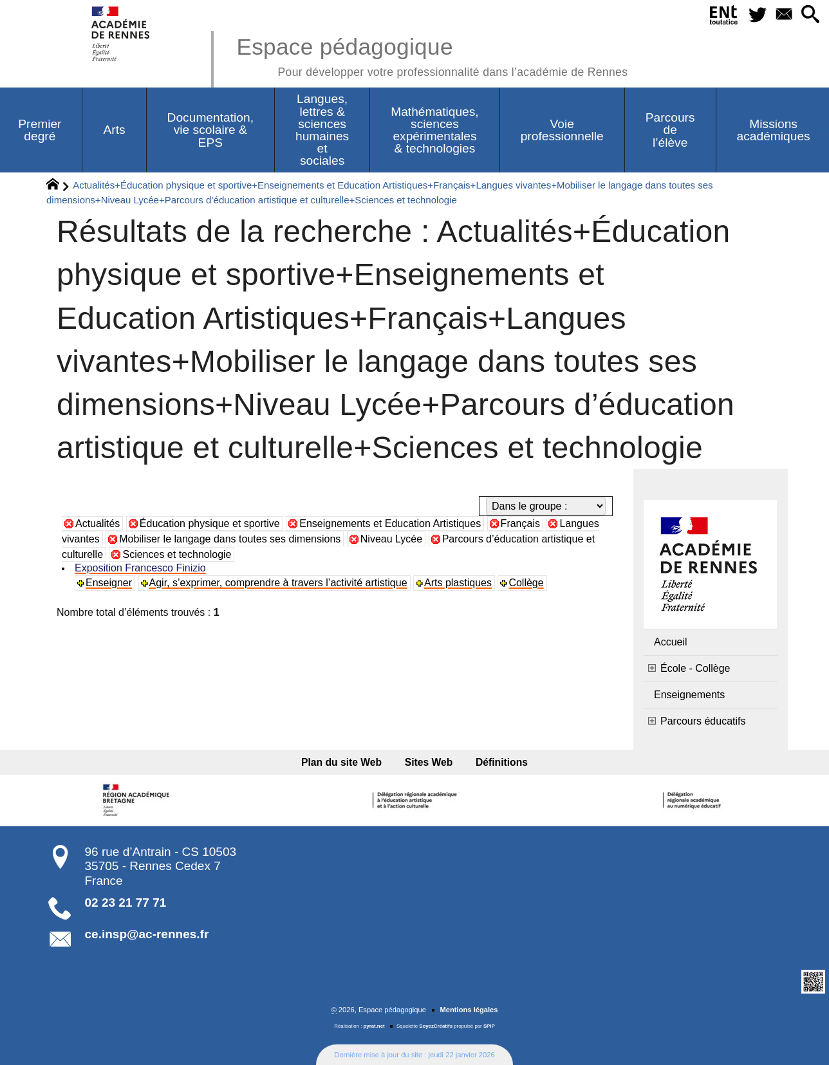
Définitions (502, 762)
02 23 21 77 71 (126, 902)
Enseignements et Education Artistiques (390, 523)
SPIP (489, 1026)
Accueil (670, 641)
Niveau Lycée (391, 538)
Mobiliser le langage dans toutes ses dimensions (229, 538)
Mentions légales (469, 1010)
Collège (525, 582)
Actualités (97, 523)
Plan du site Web (341, 762)
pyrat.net (374, 1026)
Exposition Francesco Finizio (140, 567)
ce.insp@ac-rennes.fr (147, 934)
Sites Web (429, 762)
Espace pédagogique (432, 55)
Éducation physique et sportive (210, 523)
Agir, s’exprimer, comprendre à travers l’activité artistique (278, 582)
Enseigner (109, 582)
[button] (810, 15)
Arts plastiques (458, 582)
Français (520, 523)
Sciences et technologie (176, 554)
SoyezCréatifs (435, 1026)
